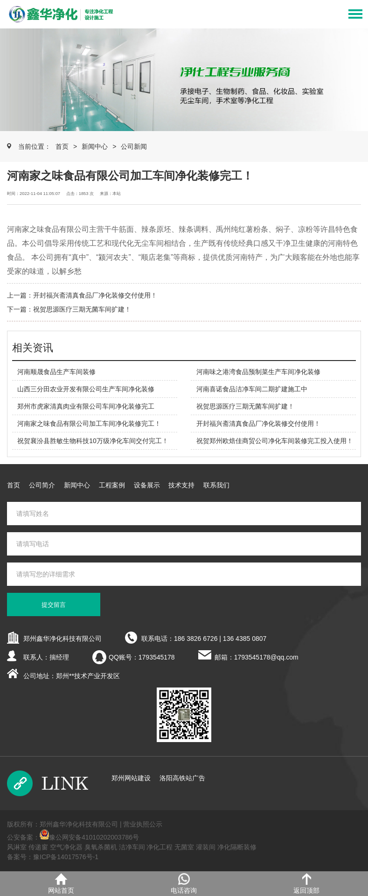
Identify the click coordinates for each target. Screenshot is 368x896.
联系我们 (216, 485)
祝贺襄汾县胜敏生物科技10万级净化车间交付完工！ (92, 441)
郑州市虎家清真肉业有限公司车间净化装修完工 (85, 406)
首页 (62, 146)
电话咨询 (184, 883)
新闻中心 (95, 146)
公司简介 (42, 485)
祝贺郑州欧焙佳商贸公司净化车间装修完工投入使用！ (274, 441)
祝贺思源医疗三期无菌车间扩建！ (82, 309)
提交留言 (54, 604)
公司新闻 (134, 146)
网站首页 (61, 883)
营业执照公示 (142, 824)
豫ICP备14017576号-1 (65, 857)
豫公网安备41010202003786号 (94, 837)
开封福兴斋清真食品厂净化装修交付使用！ (95, 295)
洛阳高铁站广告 (182, 778)
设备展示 (147, 485)
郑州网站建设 (131, 778)
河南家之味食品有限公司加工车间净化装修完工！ (89, 423)
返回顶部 (306, 883)
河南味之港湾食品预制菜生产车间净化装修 (258, 371)
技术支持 (181, 485)
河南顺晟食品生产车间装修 (56, 371)
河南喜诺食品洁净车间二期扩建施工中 (251, 389)
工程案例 (112, 485)
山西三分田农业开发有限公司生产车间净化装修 (85, 389)
